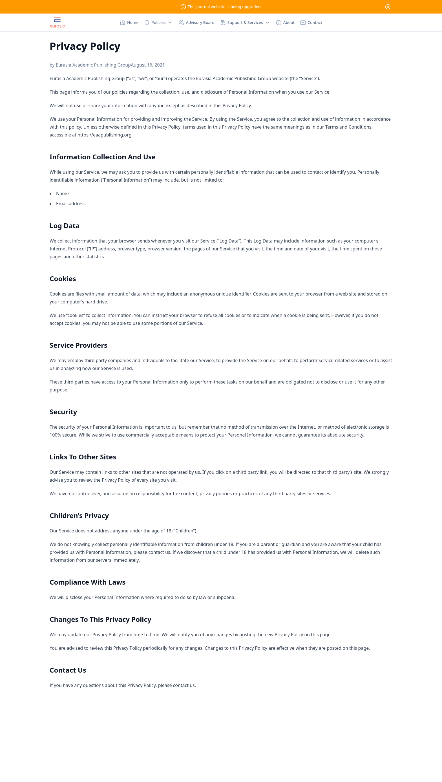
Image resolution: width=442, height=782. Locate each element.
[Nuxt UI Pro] (57, 22)
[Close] (387, 6)
